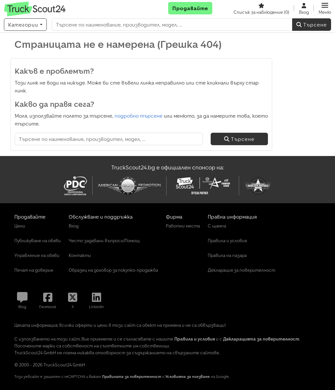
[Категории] (25, 24)
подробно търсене (139, 115)
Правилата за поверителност (131, 376)
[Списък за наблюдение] (261, 8)
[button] (325, 8)
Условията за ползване (187, 376)
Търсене (311, 24)
